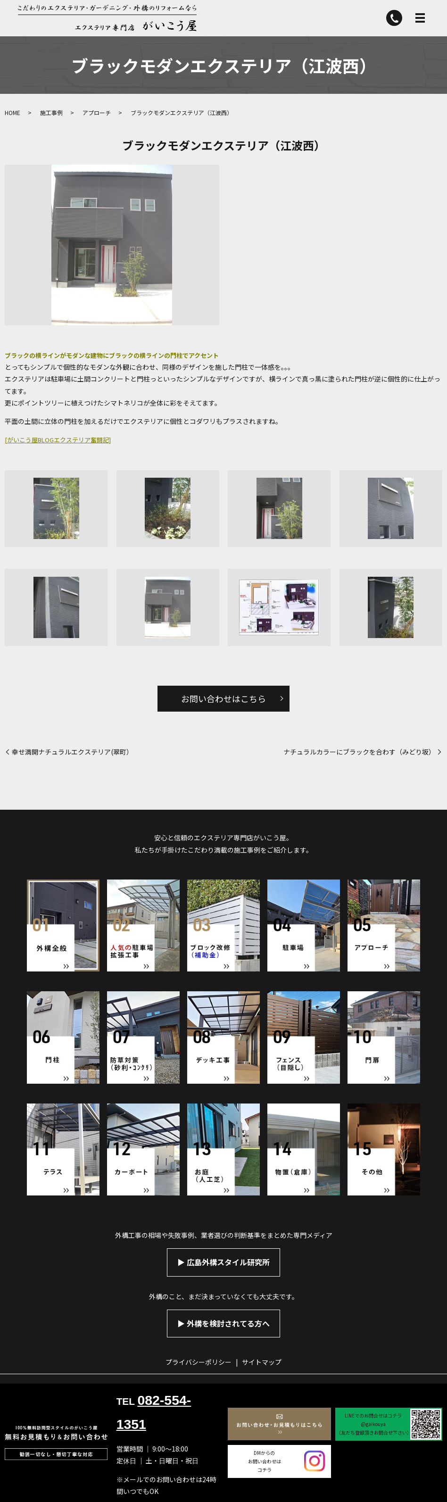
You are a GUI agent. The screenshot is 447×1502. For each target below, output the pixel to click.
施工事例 (51, 112)
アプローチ (97, 112)
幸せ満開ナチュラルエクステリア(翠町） (72, 751)
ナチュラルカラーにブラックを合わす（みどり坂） (359, 751)
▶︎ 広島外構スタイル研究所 (223, 1262)
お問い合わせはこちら (223, 698)
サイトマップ (261, 1362)
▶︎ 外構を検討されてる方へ (223, 1323)
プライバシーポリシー (199, 1362)
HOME (12, 112)
